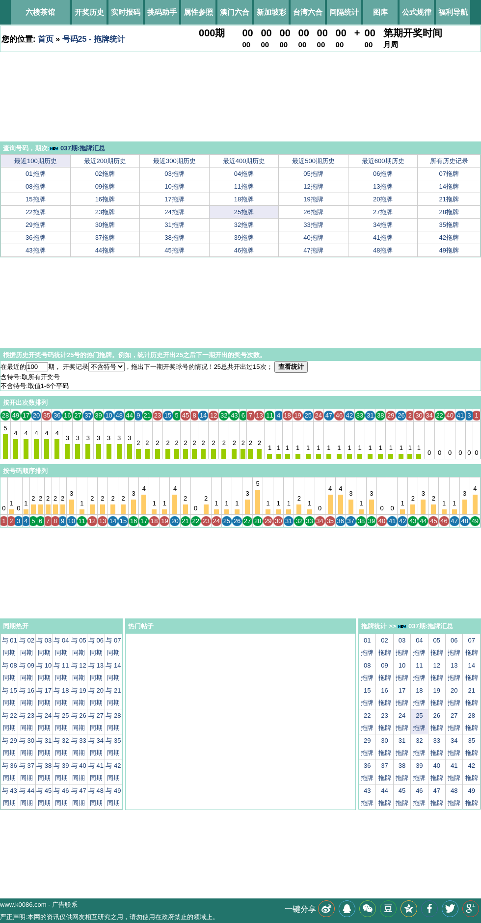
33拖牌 (313, 224)
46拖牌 (244, 250)
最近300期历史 (174, 161)
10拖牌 (174, 186)
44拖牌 (105, 250)
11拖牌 (244, 186)
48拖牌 (383, 250)
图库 (380, 12)
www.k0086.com (23, 904)
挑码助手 (162, 12)
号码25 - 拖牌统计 (93, 39)
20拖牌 (383, 199)
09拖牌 (105, 186)
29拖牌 (35, 224)
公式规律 (416, 12)
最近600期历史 (383, 161)
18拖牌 (244, 199)
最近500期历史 (313, 161)
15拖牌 (35, 199)
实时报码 (125, 12)
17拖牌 (174, 199)
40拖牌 (313, 237)
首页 (45, 39)
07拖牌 (449, 173)
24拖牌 (174, 212)
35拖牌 (449, 224)
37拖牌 (105, 237)
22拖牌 (35, 212)
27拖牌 (383, 212)
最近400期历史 (244, 161)
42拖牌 (449, 237)
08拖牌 (35, 186)
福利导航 (453, 12)
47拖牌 (313, 250)
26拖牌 (313, 212)
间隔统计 (344, 12)
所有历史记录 (449, 161)
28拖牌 (449, 212)
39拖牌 (244, 237)
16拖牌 (105, 199)
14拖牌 (449, 186)
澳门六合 (234, 12)
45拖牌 (174, 250)
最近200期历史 (105, 161)
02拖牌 (105, 173)
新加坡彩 (271, 12)
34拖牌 (383, 224)
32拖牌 (244, 224)
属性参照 (198, 12)
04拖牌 (244, 173)
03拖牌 (174, 173)
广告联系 (65, 904)
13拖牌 (383, 186)
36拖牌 (35, 237)
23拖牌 (105, 212)
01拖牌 (35, 173)
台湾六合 (307, 12)
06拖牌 (383, 173)
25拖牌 (244, 212)
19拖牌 (313, 199)
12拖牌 (313, 186)
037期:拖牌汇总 (77, 148)
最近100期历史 (35, 161)
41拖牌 (383, 237)
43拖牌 (35, 250)
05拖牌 (313, 173)
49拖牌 (449, 250)
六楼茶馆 (40, 12)
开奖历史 (89, 12)
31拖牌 (174, 224)
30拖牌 (105, 224)
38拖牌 (174, 237)
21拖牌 (449, 199)
